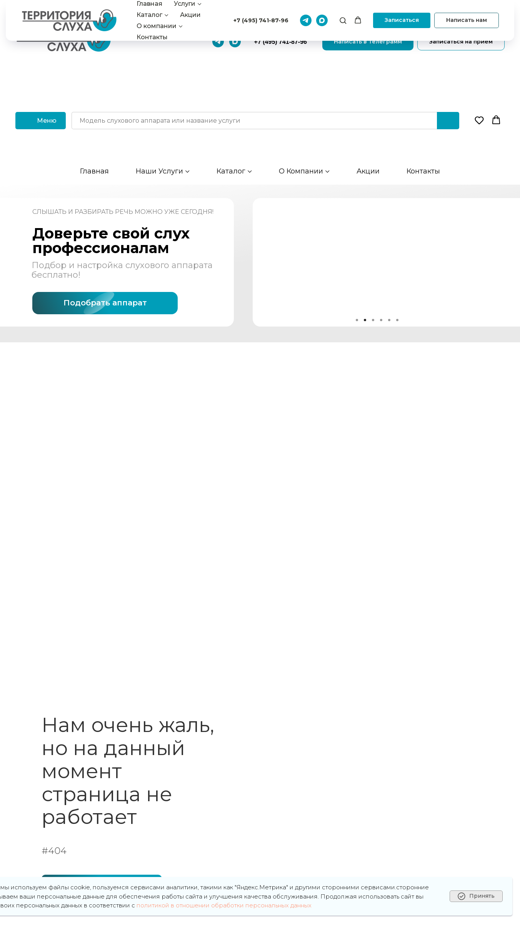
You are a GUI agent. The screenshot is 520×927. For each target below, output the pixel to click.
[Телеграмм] (218, 41)
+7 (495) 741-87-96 (280, 41)
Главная (94, 171)
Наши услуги (159, 171)
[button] (479, 120)
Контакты (423, 171)
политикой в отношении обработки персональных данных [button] (224, 905)
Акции (368, 171)
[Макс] (235, 41)
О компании (301, 171)
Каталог (231, 171)
